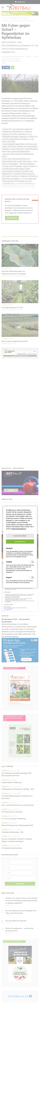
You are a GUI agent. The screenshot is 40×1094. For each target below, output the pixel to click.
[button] (20, 536)
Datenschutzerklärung (18, 529)
